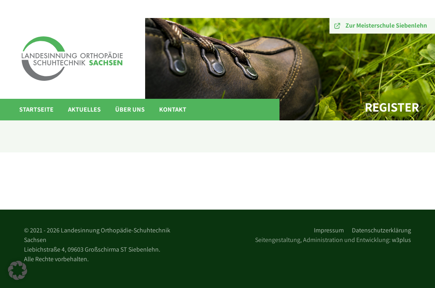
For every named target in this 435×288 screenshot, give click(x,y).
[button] (17, 270)
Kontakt (172, 109)
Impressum (329, 230)
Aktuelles (84, 109)
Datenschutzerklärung (381, 230)
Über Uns (130, 109)
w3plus (401, 240)
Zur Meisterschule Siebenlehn (386, 25)
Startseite (36, 109)
